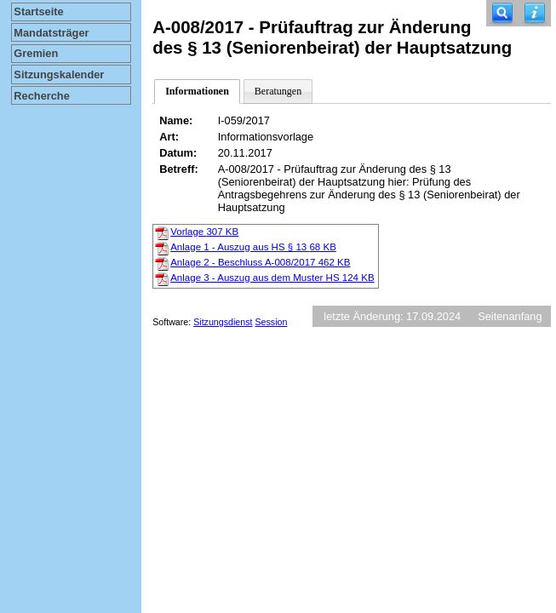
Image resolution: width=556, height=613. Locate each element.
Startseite (38, 11)
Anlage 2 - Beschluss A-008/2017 (260, 262)
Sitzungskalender (59, 74)
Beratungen (278, 91)
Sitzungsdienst (222, 322)
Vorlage (204, 231)
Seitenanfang (510, 316)
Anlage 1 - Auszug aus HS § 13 (253, 247)
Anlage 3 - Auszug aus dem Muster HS (272, 277)
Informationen (197, 91)
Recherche (41, 95)
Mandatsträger (51, 32)
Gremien (36, 53)
